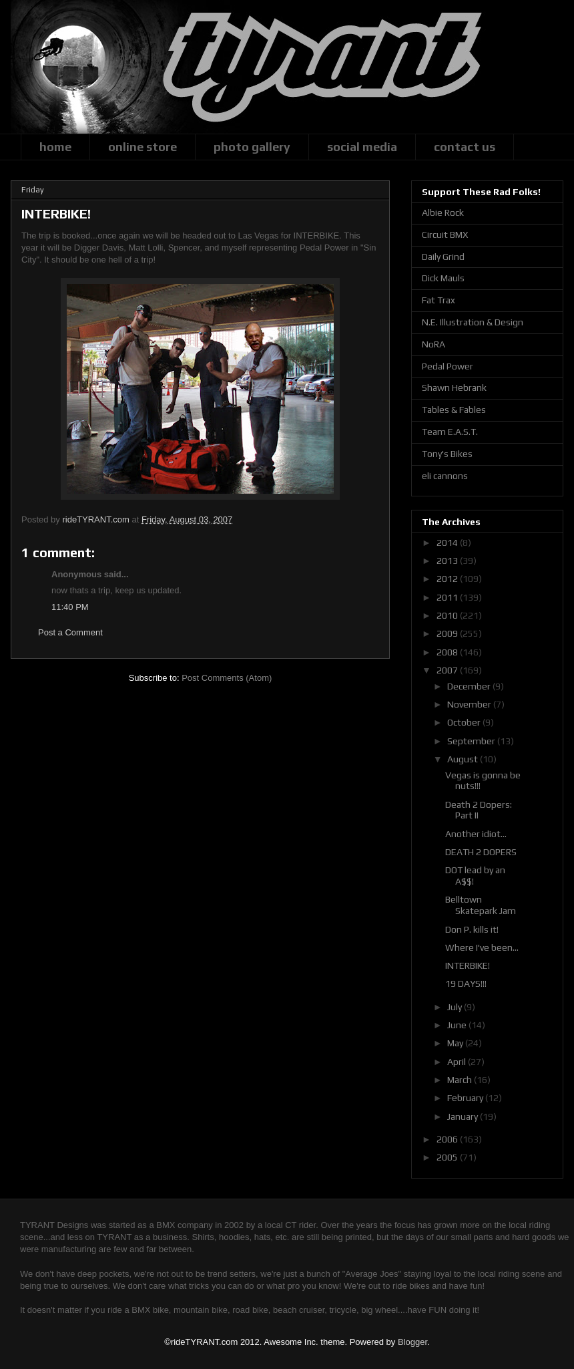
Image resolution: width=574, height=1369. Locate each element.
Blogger (412, 1342)
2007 (448, 670)
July (455, 1007)
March (460, 1079)
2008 (448, 652)
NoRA (433, 344)
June (458, 1025)
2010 (448, 615)
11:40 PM (70, 607)
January (463, 1116)
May (456, 1043)
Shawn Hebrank (454, 387)
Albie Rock (443, 212)
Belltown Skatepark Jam (480, 905)
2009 (448, 633)
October (465, 722)
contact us (464, 147)
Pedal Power (447, 366)
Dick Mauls (443, 278)
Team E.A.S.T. (450, 431)
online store (142, 147)
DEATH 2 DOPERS (481, 852)
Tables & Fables (454, 409)
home (55, 147)
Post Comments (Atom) (227, 678)
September (472, 741)
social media (362, 147)
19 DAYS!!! (466, 983)
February (466, 1097)
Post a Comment (70, 632)
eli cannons (445, 475)
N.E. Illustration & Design (472, 322)
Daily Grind (443, 256)
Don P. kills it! (472, 929)
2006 (448, 1139)
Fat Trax (438, 300)
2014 (448, 542)
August (463, 759)
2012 (448, 578)
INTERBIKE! (467, 965)
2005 (448, 1157)
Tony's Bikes (447, 453)
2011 (448, 597)
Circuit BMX (445, 234)
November (470, 704)
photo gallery (252, 147)
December (470, 686)
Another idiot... (476, 833)
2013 (448, 560)
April (457, 1061)
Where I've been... (482, 947)
